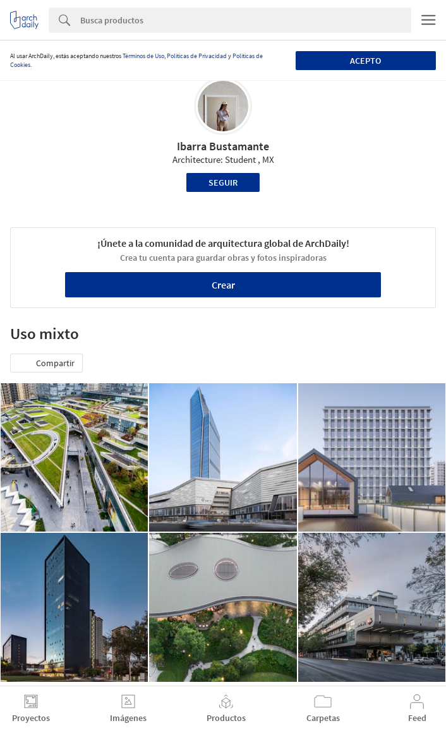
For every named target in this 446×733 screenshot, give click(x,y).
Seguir (223, 182)
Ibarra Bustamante (223, 146)
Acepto (365, 60)
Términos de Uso (143, 56)
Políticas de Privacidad (197, 56)
